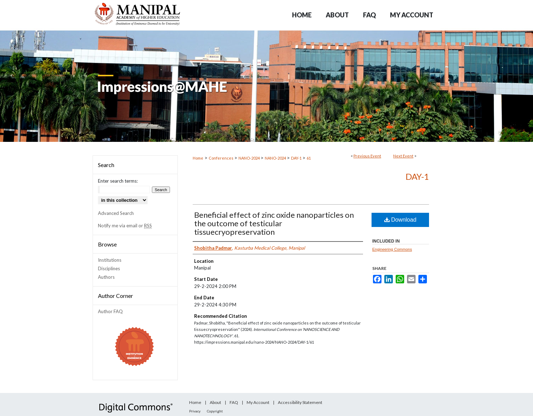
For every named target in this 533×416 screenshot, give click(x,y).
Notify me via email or (125, 225)
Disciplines (109, 268)
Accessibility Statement (300, 402)
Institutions (109, 260)
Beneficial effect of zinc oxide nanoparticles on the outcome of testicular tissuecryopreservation (274, 223)
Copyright (215, 411)
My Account (258, 402)
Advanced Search (116, 213)
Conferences (221, 158)
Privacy (194, 411)
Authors (106, 277)
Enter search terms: (118, 181)
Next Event (403, 156)
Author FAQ (110, 311)
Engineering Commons (392, 249)
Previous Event (367, 156)
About (215, 402)
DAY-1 (296, 158)
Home (198, 158)
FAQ (234, 402)
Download (400, 220)
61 (309, 158)
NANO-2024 (249, 158)
